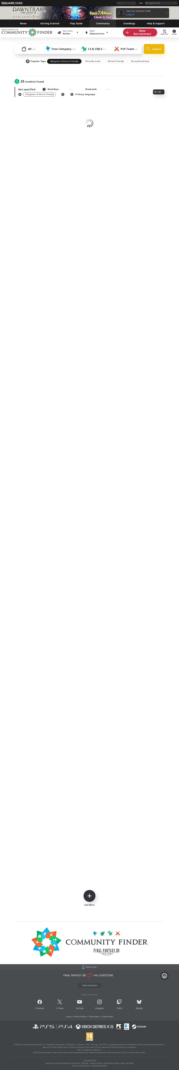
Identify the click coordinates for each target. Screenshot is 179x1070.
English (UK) (154, 3)
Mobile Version (91, 967)
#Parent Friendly (116, 61)
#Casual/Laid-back (140, 61)
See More (89, 898)
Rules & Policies (80, 1017)
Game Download (89, 985)
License (68, 1017)
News (61, 1008)
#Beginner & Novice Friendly (64, 61)
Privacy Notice (94, 1017)
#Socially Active (93, 61)
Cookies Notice (107, 1017)
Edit (157, 91)
